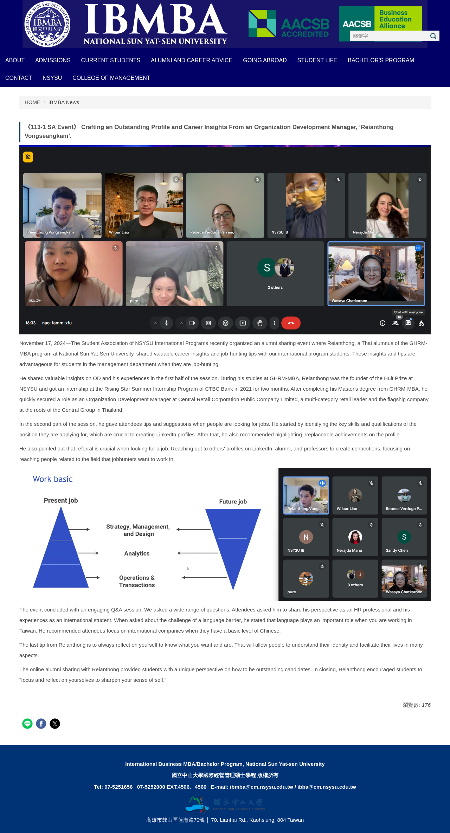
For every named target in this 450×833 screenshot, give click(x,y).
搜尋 (433, 36)
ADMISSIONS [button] (52, 60)
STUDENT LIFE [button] (317, 60)
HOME (32, 102)
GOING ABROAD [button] (265, 60)
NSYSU (52, 78)
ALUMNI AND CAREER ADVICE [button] (191, 60)
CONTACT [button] (18, 78)
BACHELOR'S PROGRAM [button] (381, 60)
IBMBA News (64, 102)
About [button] (15, 60)
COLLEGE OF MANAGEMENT (111, 78)
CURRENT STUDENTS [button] (111, 60)
